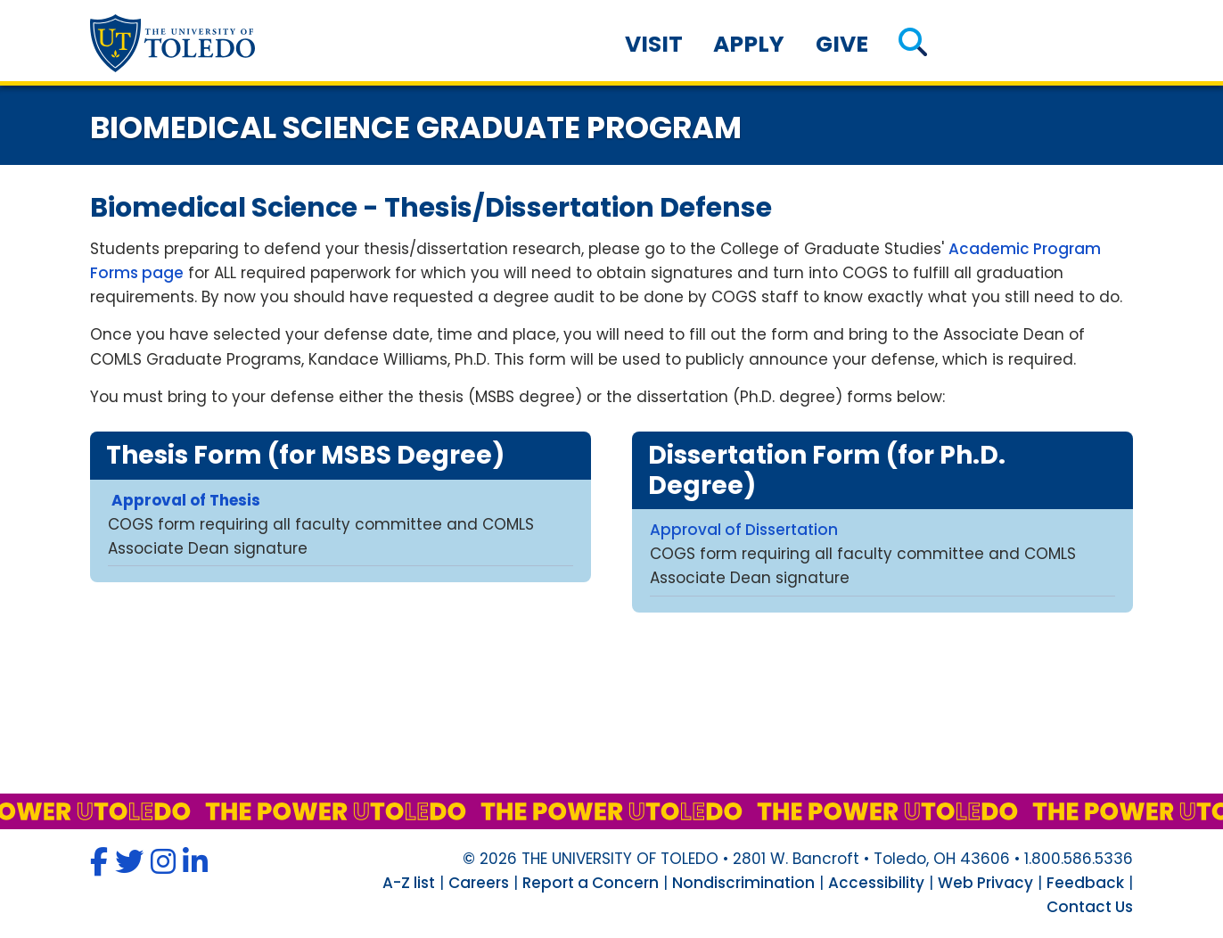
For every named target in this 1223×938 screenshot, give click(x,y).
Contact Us (1090, 906)
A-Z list (408, 882)
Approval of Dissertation (744, 529)
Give (842, 44)
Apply (748, 44)
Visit (654, 44)
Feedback (1085, 882)
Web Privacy (985, 882)
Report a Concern (590, 882)
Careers (478, 882)
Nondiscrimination (743, 882)
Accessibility (876, 882)
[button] (912, 44)
